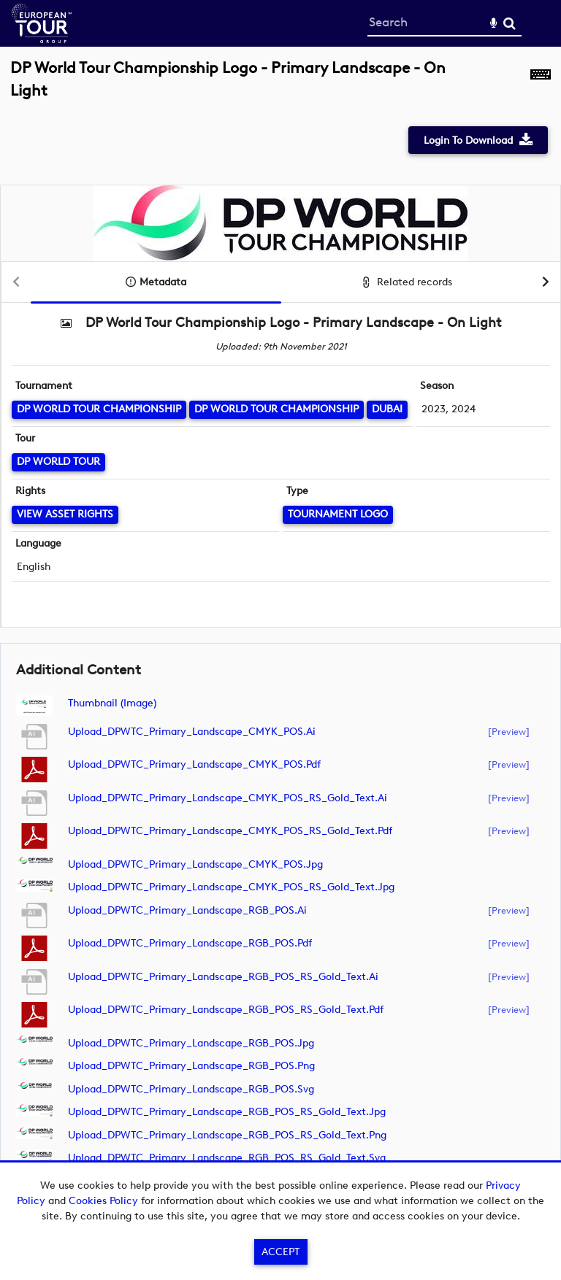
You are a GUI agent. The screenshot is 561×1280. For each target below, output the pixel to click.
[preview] (509, 731)
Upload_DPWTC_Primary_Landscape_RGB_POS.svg (191, 1089)
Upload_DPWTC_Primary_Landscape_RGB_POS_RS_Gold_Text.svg (227, 1158)
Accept (280, 1252)
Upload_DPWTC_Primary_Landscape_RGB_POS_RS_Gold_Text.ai (223, 977)
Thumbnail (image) (112, 703)
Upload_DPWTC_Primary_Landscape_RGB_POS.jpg (191, 1043)
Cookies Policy (103, 1201)
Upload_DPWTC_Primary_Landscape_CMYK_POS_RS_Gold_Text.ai (227, 798)
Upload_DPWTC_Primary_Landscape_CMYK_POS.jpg (195, 864)
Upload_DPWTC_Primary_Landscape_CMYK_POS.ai (192, 731)
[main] (280, 627)
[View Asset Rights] (65, 515)
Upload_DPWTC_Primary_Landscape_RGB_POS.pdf (190, 943)
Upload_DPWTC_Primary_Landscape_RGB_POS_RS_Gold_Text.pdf (225, 1009)
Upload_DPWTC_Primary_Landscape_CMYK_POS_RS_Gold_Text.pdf (230, 831)
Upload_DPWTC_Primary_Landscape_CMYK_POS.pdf (194, 764)
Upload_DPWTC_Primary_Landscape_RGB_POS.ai (187, 910)
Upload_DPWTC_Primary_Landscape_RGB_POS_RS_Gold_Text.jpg (227, 1112)
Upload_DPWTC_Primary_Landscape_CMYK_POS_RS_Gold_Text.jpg (231, 887)
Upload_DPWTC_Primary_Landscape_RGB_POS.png (191, 1066)
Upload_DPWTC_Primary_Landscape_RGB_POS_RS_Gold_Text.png (227, 1135)
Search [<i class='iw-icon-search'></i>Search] (509, 23)
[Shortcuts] (540, 87)
